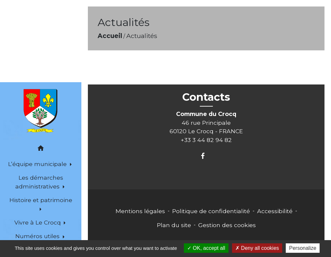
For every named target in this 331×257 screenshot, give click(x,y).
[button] (40, 149)
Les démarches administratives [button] (39, 181)
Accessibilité (275, 211)
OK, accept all (206, 248)
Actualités (141, 36)
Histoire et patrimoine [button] (40, 200)
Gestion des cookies (227, 225)
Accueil (110, 36)
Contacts (206, 97)
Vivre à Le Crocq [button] (38, 222)
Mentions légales (140, 211)
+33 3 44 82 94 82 (206, 139)
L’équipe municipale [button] (38, 164)
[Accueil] (40, 110)
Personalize (302, 248)
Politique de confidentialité (211, 211)
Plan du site (174, 225)
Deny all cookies (257, 248)
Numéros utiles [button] (38, 236)
